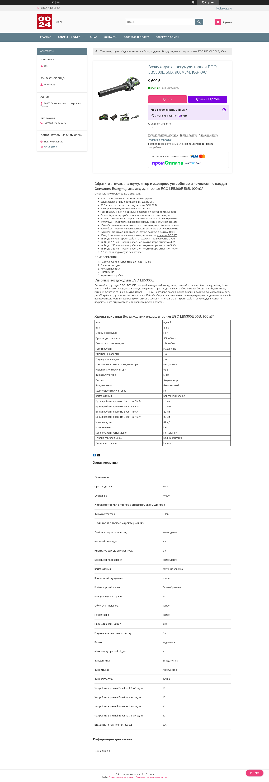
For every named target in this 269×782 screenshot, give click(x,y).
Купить (167, 99)
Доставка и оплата (136, 37)
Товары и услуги (69, 37)
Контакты (110, 37)
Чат (254, 773)
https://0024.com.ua (53, 141)
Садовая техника (131, 51)
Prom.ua (150, 774)
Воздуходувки (152, 51)
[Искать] (199, 22)
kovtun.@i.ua (50, 146)
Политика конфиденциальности (151, 777)
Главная (45, 37)
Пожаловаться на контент (121, 777)
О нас (93, 37)
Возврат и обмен (167, 37)
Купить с (207, 99)
